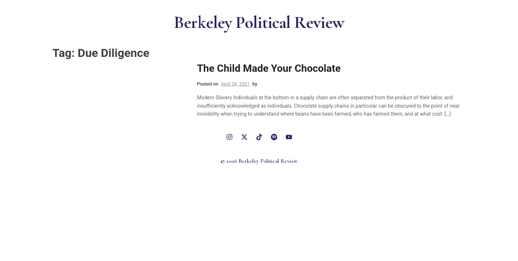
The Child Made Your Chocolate (269, 68)
